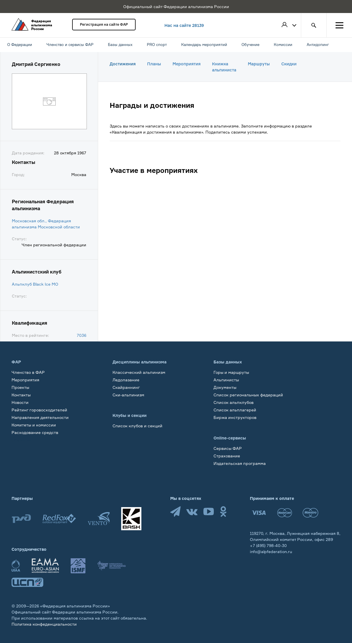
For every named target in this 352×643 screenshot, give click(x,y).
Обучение (21, 439)
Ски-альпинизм (128, 394)
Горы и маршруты (231, 372)
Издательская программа (240, 463)
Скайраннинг (126, 387)
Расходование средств (35, 432)
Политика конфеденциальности (44, 624)
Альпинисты (226, 379)
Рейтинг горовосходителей (39, 409)
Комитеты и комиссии (34, 424)
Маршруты (259, 63)
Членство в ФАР (28, 372)
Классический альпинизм (139, 372)
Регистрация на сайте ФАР (104, 24)
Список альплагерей (235, 409)
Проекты (20, 387)
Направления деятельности (40, 417)
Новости (20, 402)
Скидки (289, 63)
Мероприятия (187, 63)
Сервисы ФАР (228, 448)
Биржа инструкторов (235, 417)
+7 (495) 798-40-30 (268, 545)
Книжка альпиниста (224, 66)
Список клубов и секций (137, 425)
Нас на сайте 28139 (184, 25)
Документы (225, 387)
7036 (81, 335)
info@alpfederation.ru (271, 551)
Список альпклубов (234, 402)
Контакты (21, 394)
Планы (154, 63)
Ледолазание (126, 379)
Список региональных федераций (248, 394)
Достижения (123, 63)
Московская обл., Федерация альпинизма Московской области (46, 223)
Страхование (227, 455)
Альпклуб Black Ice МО (35, 284)
